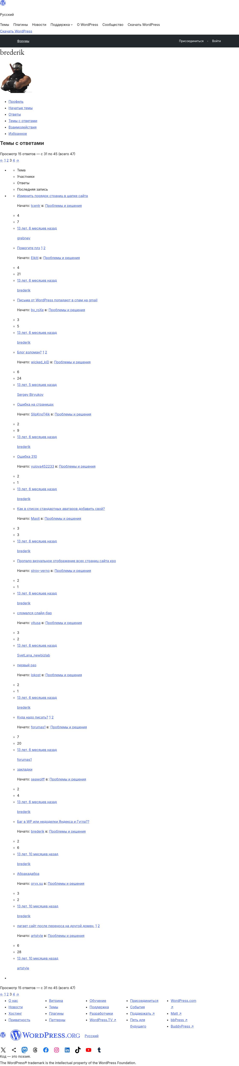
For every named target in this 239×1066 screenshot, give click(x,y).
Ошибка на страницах (35, 404)
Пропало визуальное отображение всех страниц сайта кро (66, 561)
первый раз (26, 665)
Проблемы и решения (63, 205)
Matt (176, 1013)
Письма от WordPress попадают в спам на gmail (57, 300)
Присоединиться (144, 1000)
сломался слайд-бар (34, 613)
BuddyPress (182, 1026)
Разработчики (101, 1013)
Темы (53, 1007)
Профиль (16, 101)
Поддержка (99, 1007)
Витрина (56, 1000)
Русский (92, 1036)
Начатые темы (21, 108)
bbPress (179, 1020)
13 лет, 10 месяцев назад (37, 854)
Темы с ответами (23, 121)
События (137, 1007)
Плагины (56, 1013)
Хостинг (15, 1013)
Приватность (19, 1020)
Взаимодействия (22, 127)
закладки (24, 769)
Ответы (15, 114)
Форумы (23, 41)
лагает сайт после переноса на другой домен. (55, 926)
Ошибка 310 (27, 456)
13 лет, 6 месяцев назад (37, 228)
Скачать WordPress (16, 31)
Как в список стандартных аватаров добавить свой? (61, 508)
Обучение (98, 1000)
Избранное (18, 133)
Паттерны (57, 1020)
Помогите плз (28, 248)
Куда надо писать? (32, 717)
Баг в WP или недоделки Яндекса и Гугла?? (53, 821)
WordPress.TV (103, 1020)
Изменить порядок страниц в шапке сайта (52, 196)
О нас (13, 1000)
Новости (16, 1007)
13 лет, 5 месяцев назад (37, 385)
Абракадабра (28, 874)
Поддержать (142, 1013)
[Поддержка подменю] (62, 24)
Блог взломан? (29, 352)
